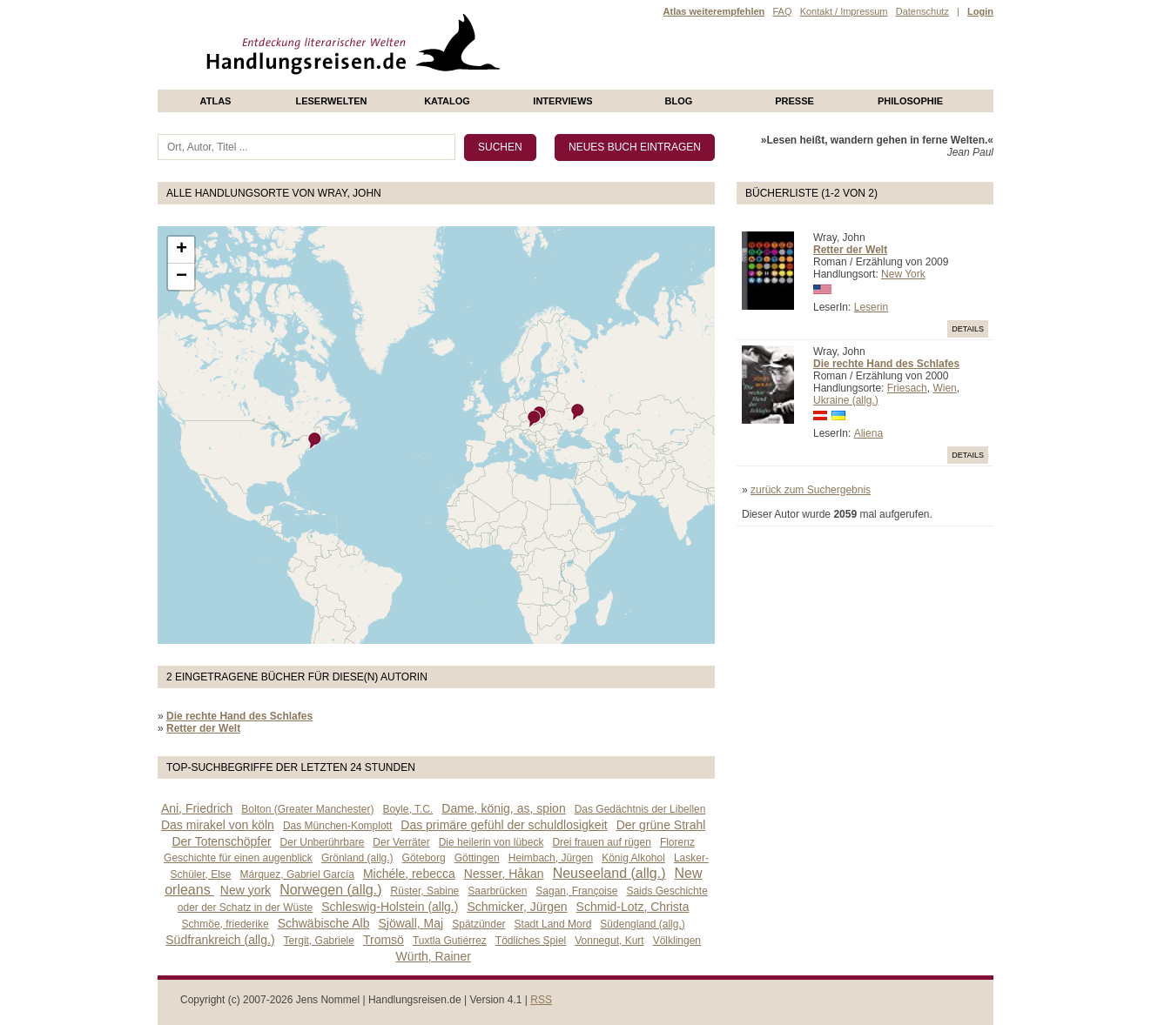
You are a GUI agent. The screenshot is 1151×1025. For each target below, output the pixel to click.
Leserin (871, 307)
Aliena (868, 433)
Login (980, 11)
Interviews (562, 101)
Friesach (907, 388)
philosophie (910, 101)
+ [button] (181, 250)
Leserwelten (331, 101)
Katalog (447, 101)
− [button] (181, 277)
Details (968, 329)
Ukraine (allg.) (845, 400)
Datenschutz (922, 11)
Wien (944, 388)
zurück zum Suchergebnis (811, 490)
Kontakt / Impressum (844, 11)
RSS (541, 1000)
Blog (679, 101)
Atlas (216, 101)
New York (903, 274)
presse (794, 101)
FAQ (781, 11)
